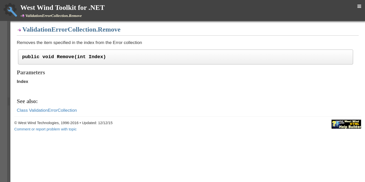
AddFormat (37, 88)
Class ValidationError (40, 61)
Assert (33, 95)
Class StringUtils (37, 21)
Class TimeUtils (36, 35)
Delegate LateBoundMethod (46, 141)
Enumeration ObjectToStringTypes (51, 155)
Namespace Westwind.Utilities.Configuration (54, 168)
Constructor (37, 75)
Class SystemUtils (38, 28)
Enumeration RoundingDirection (49, 162)
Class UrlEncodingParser (44, 41)
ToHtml (33, 108)
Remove (34, 101)
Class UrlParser (36, 48)
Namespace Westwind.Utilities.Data (47, 175)
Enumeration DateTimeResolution (51, 148)
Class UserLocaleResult (43, 55)
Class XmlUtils (35, 135)
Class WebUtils (36, 128)
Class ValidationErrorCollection (48, 68)
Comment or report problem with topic (166, 129)
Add (31, 81)
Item (31, 121)
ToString (34, 115)
